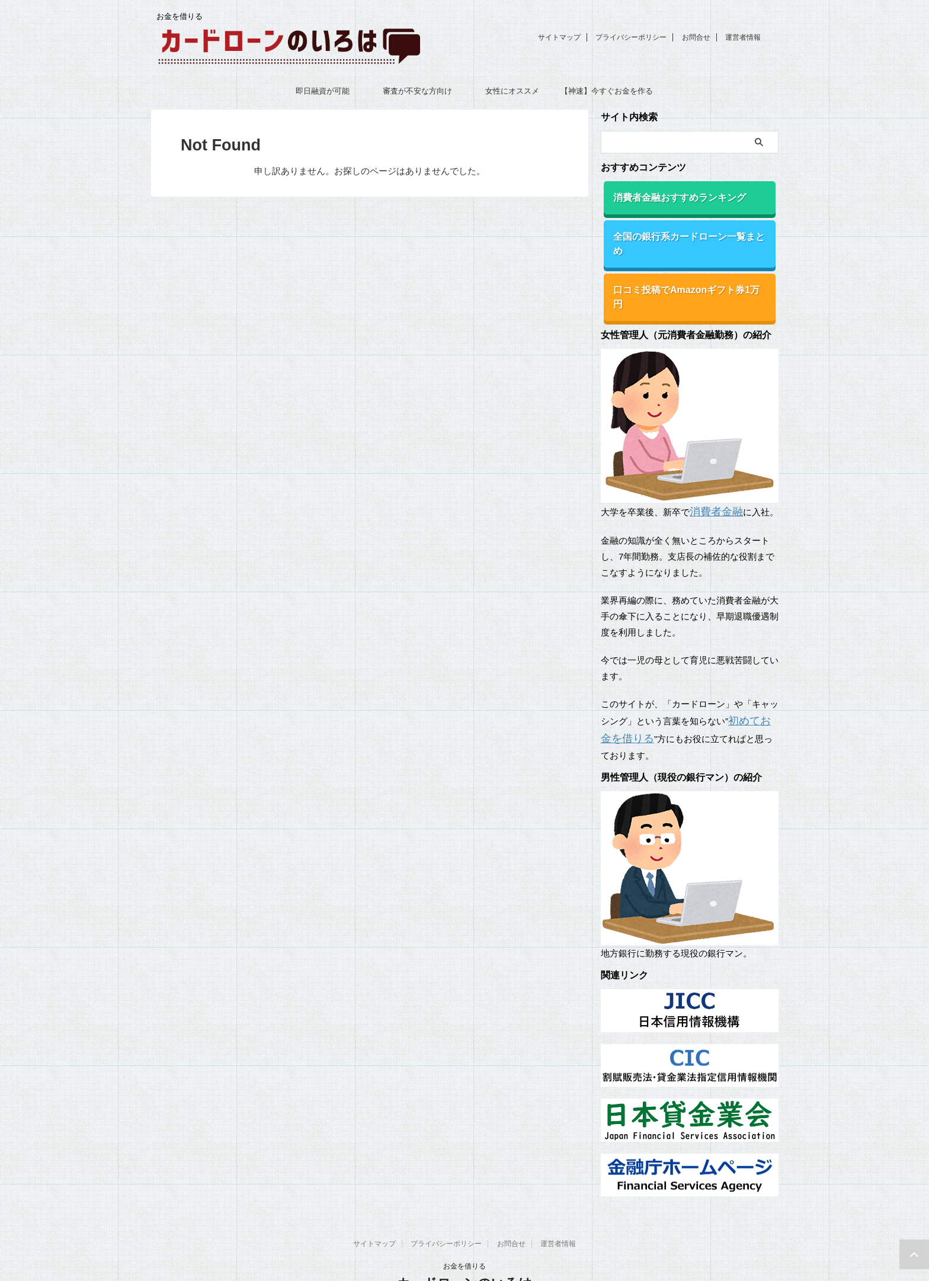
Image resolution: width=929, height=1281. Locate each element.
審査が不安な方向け (417, 90)
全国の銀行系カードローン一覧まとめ (682, 233)
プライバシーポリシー (631, 37)
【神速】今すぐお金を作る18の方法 (606, 94)
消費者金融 (712, 475)
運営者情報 (743, 37)
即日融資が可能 (323, 90)
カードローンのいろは (464, 1242)
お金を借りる (464, 1225)
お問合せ (696, 37)
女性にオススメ (512, 90)
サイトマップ (559, 37)
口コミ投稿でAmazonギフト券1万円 (680, 270)
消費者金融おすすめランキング (670, 196)
